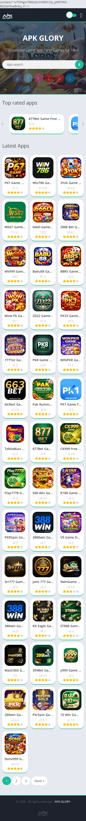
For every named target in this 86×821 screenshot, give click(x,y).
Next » (39, 781)
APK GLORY (62, 801)
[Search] (43, 64)
